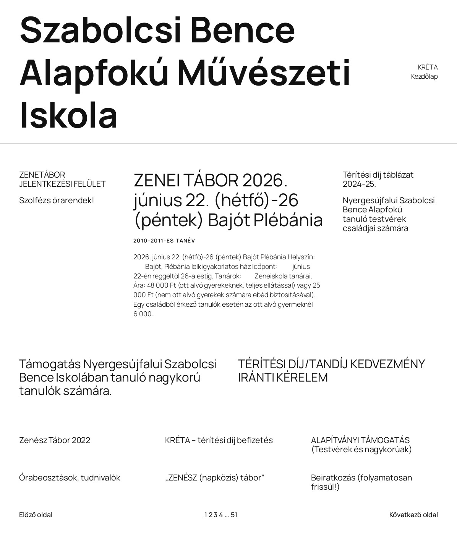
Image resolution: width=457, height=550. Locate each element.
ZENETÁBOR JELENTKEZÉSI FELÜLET (62, 179)
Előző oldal (35, 514)
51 (234, 514)
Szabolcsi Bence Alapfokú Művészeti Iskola (185, 71)
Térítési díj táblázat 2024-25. (378, 179)
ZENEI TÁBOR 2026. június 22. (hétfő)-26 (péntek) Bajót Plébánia (228, 199)
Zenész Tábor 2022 (54, 440)
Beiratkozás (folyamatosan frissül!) (361, 482)
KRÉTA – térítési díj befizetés (219, 440)
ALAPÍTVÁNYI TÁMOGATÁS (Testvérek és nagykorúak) (361, 444)
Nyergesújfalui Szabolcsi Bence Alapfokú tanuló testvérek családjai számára (389, 214)
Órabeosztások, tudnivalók (69, 477)
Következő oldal (413, 514)
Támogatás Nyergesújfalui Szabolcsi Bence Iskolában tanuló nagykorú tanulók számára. (118, 377)
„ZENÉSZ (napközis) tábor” (214, 477)
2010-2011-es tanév (164, 240)
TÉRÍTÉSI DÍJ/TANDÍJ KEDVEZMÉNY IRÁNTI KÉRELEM (331, 370)
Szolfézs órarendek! (56, 200)
